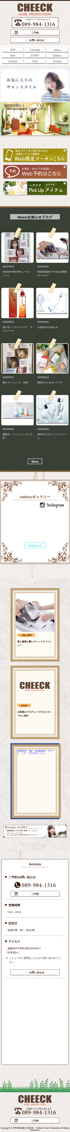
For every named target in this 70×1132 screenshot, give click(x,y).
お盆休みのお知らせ (47, 327)
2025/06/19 (43, 377)
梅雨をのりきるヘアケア (50, 382)
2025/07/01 (8, 377)
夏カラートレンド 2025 (15, 382)
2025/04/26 (8, 429)
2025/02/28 (43, 429)
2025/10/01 (43, 266)
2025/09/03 (8, 322)
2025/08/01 (43, 322)
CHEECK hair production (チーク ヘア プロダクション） (35, 752)
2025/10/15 (8, 266)
